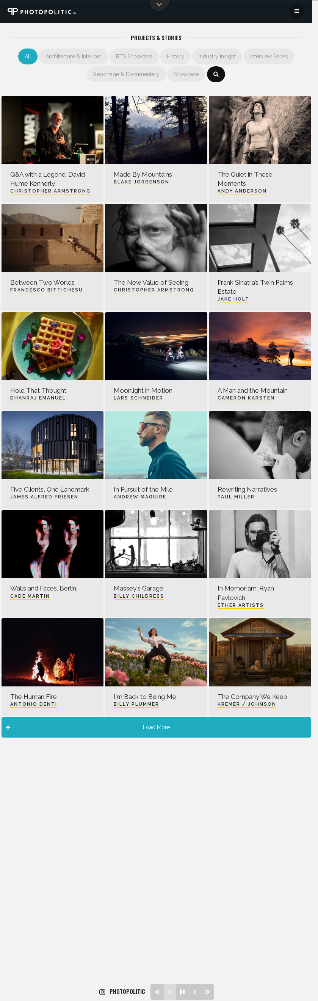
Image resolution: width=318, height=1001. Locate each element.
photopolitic (127, 991)
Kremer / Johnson (247, 704)
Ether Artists (241, 605)
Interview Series (269, 56)
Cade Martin (30, 596)
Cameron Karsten (246, 398)
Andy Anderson (242, 191)
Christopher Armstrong (50, 191)
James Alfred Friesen (44, 497)
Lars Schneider (138, 398)
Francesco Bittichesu (46, 290)
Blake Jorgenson (141, 182)
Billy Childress (139, 596)
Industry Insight (217, 56)
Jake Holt (233, 299)
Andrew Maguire (140, 497)
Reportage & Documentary (126, 74)
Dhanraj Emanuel (38, 398)
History (175, 56)
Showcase (186, 74)
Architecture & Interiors (73, 56)
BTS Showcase (134, 56)
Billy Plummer (136, 704)
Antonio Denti (33, 704)
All (28, 56)
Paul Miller (236, 497)
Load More (88, 727)
